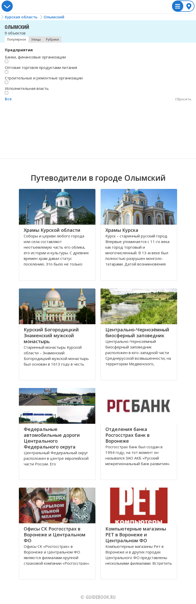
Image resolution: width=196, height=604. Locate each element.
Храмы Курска (121, 230)
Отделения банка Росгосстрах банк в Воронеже (127, 435)
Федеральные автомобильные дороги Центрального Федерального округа (52, 438)
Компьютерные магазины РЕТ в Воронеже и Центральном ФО (135, 534)
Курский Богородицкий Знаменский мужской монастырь (51, 335)
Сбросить (183, 99)
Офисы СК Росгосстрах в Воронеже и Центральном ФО (54, 534)
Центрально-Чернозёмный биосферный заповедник (137, 333)
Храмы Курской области (52, 230)
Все (8, 99)
